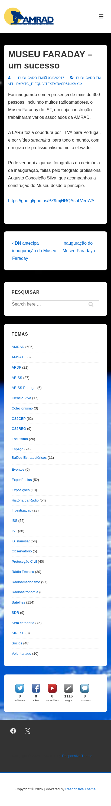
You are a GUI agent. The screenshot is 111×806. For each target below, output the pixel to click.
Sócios (17, 643)
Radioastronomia (25, 592)
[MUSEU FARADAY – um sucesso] (56, 78)
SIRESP (18, 633)
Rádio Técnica (23, 572)
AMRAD (18, 347)
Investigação (21, 510)
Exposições (21, 490)
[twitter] (27, 731)
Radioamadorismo (26, 582)
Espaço (17, 449)
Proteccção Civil (24, 561)
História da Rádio (25, 500)
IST (14, 531)
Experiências (22, 480)
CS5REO (19, 429)
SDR (15, 613)
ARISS (17, 378)
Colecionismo (22, 408)
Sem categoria (23, 623)
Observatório (22, 551)
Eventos (18, 469)
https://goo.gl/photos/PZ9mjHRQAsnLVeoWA (51, 200)
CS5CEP (19, 419)
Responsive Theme (77, 756)
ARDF (16, 367)
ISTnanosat (21, 541)
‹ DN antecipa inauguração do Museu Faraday (34, 251)
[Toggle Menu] (101, 16)
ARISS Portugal (24, 388)
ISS (14, 521)
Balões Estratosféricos (29, 458)
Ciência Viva (21, 398)
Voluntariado (21, 653)
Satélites (18, 602)
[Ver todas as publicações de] (10, 78)
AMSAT (18, 357)
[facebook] (13, 731)
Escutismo (20, 439)
